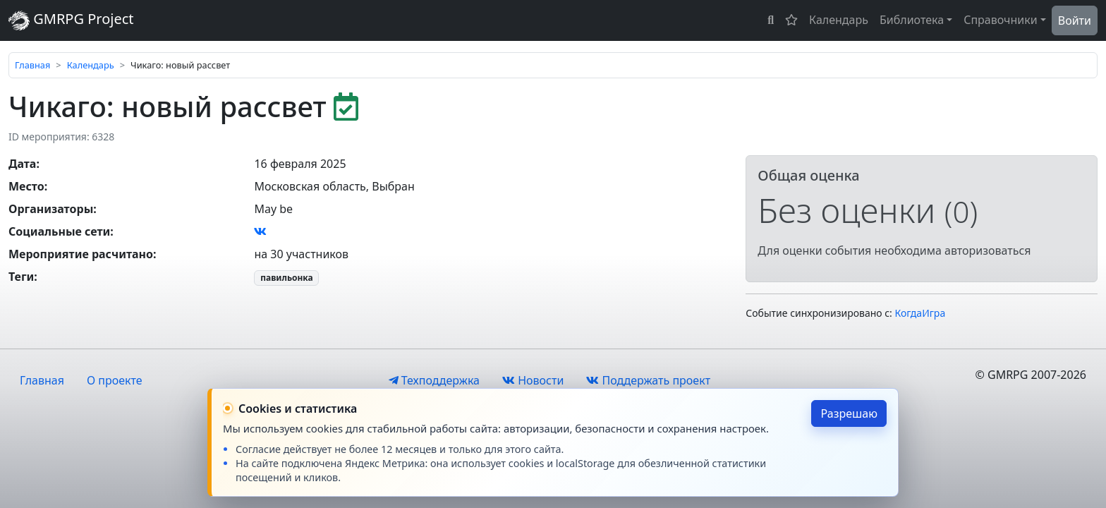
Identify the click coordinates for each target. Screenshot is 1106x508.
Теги (21, 276)
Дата (22, 163)
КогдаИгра (920, 313)
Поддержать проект (648, 380)
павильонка (286, 278)
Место (26, 186)
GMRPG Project (71, 20)
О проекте (114, 380)
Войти (1074, 20)
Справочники (1001, 20)
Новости (533, 380)
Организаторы (50, 209)
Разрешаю (848, 413)
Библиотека (912, 20)
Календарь (838, 20)
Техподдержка (434, 380)
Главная (32, 65)
